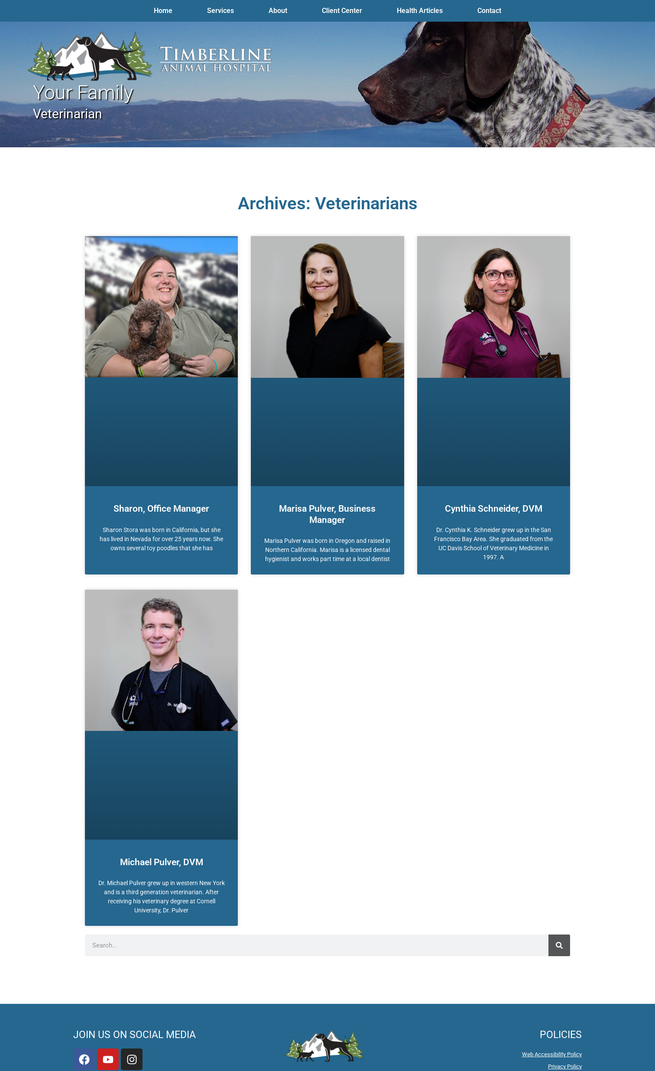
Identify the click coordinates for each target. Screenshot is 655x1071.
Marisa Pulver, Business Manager (327, 514)
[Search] (559, 945)
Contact (489, 10)
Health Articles (420, 10)
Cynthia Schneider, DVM (493, 508)
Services (220, 10)
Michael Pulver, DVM (161, 862)
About (278, 10)
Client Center (342, 10)
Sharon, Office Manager (161, 508)
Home (163, 10)
